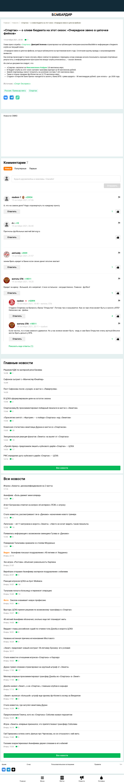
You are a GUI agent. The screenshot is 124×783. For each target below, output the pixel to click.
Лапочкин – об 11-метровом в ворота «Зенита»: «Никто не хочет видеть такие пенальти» (46, 524)
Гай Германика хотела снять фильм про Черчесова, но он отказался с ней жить (41, 734)
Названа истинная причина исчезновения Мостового (29, 638)
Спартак (33, 90)
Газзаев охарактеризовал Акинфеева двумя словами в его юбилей (36, 743)
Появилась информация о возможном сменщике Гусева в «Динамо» (36, 533)
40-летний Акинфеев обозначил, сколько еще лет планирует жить (35, 619)
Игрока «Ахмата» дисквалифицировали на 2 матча (28, 486)
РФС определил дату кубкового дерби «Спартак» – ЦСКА (31, 456)
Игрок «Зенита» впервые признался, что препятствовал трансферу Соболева (40, 724)
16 (13, 527)
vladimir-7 (16, 197)
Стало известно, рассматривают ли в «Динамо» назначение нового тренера (40, 514)
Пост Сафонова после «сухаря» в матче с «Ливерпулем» (30, 389)
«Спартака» (26, 44)
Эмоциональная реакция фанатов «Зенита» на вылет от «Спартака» (36, 437)
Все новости (62, 468)
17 (13, 449)
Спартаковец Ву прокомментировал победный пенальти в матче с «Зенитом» (41, 408)
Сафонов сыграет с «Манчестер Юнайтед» (24, 379)
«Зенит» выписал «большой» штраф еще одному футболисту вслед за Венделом (42, 696)
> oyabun (43, 326)
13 (19, 594)
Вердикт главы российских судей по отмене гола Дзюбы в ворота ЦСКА (38, 629)
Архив (4, 764)
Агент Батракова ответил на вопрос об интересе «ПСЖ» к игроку (35, 505)
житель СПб (17, 279)
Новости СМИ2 (10, 116)
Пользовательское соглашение (62, 764)
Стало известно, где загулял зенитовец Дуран (25, 705)
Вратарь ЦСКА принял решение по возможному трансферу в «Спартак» (38, 610)
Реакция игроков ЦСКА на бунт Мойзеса (23, 581)
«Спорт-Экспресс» (22, 83)
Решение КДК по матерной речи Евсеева (23, 370)
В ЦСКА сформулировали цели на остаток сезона (27, 398)
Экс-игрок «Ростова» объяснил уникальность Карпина (30, 562)
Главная (7, 23)
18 (13, 440)
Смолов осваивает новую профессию (25, 600)
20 (13, 430)
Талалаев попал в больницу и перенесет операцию (28, 591)
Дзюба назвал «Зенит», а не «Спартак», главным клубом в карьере (36, 686)
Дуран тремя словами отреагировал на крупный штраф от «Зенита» (36, 667)
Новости (15, 23)
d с (13, 223)
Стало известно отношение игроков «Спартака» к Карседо (32, 657)
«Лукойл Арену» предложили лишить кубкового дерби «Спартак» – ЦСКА (39, 446)
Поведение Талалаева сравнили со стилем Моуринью (29, 543)
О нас (29, 764)
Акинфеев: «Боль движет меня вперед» (22, 495)
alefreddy (16, 253)
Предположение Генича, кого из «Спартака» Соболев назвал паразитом (38, 715)
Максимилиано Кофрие (36, 67)
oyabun (20, 301)
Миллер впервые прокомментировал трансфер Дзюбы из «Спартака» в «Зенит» (42, 676)
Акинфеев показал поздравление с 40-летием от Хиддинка (35, 552)
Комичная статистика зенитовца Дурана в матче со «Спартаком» (35, 427)
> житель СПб (45, 303)
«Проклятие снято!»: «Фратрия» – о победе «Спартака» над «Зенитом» (37, 417)
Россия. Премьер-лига (15, 90)
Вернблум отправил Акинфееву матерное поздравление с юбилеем (36, 572)
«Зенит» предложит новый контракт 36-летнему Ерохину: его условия (37, 648)
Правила (97, 764)
